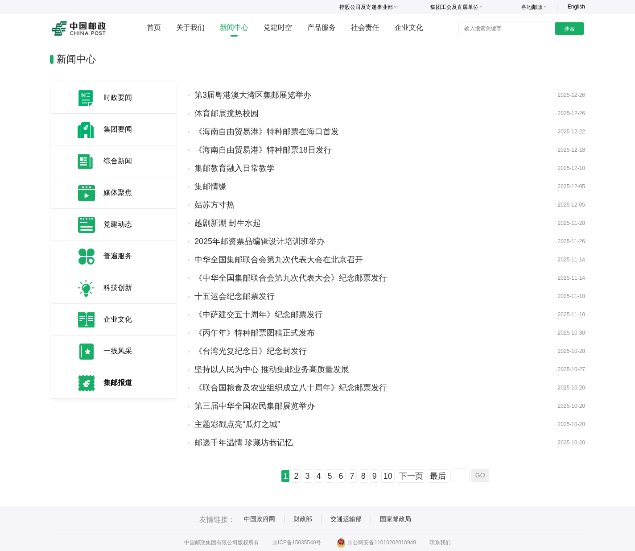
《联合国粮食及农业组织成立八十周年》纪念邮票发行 (290, 387)
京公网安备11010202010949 (376, 542)
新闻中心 (234, 27)
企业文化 (409, 27)
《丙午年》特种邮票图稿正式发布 (254, 332)
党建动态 (117, 224)
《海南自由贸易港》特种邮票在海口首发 (266, 131)
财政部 (302, 518)
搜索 (569, 29)
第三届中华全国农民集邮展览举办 (254, 406)
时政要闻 (117, 97)
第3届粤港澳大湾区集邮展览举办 (252, 95)
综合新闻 (117, 161)
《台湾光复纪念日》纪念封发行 (250, 351)
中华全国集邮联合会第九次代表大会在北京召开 (278, 259)
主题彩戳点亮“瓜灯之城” (237, 424)
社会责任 (365, 27)
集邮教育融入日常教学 (234, 168)
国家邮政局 (395, 518)
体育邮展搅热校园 (226, 113)
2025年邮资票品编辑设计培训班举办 (259, 241)
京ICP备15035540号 (296, 542)
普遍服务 (117, 256)
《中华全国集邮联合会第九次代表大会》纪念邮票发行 (290, 277)
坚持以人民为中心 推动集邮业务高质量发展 (271, 369)
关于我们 (190, 27)
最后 (438, 476)
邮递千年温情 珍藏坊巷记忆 (243, 442)
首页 (154, 27)
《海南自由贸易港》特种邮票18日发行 (263, 149)
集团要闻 (117, 129)
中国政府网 (259, 518)
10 (387, 476)
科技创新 (117, 287)
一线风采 (117, 351)
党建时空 (278, 27)
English (576, 7)
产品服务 (321, 27)
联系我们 (440, 542)
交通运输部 (346, 518)
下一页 (411, 476)
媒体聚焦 (117, 192)
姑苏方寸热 (214, 204)
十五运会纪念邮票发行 (234, 296)
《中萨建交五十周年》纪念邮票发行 (258, 314)
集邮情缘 (210, 186)
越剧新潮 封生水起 (227, 223)
